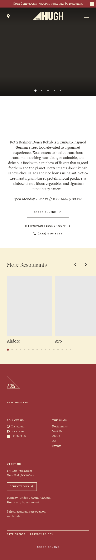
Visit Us (57, 431)
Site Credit (16, 534)
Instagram (15, 426)
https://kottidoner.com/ (48, 226)
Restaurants (60, 426)
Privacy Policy (41, 534)
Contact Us (16, 436)
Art (54, 441)
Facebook (15, 431)
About (56, 436)
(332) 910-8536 (48, 234)
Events (56, 446)
